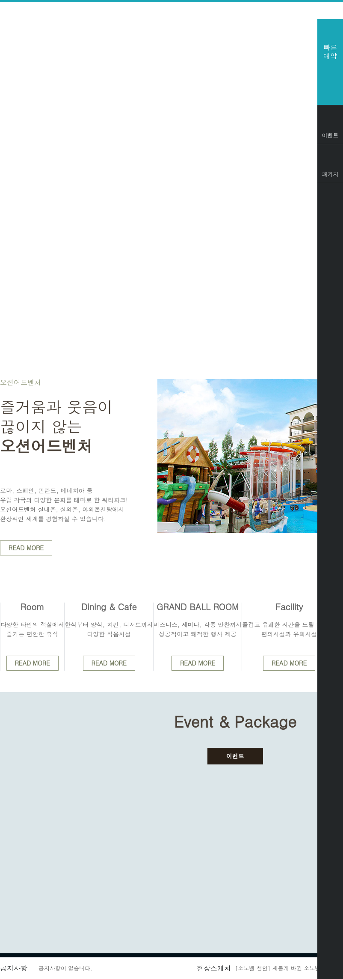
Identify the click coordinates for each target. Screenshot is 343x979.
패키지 (330, 174)
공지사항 (13, 968)
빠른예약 (330, 51)
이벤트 (235, 756)
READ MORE (26, 547)
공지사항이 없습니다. (65, 968)
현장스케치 (214, 968)
